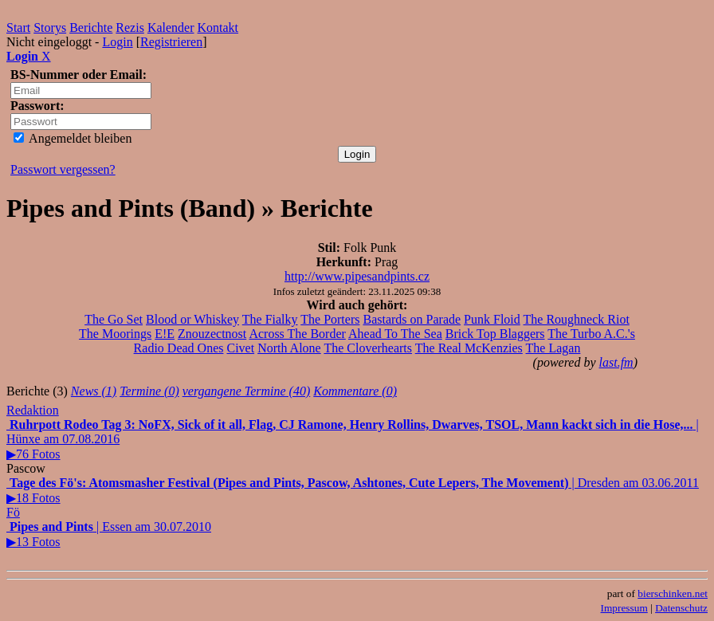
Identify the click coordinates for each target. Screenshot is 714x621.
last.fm (616, 362)
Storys (49, 27)
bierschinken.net (673, 593)
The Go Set (113, 319)
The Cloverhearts (368, 348)
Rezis (130, 27)
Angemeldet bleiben (72, 138)
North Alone (289, 348)
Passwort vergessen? (63, 169)
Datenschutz (681, 608)
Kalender (170, 27)
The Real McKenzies (469, 348)
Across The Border (297, 333)
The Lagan (553, 348)
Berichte (90, 27)
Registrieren (171, 42)
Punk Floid (492, 319)
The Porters (329, 319)
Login (117, 42)
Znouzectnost (212, 333)
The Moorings (115, 333)
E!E (165, 333)
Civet (240, 348)
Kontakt (218, 27)
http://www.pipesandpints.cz (357, 276)
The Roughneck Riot (577, 319)
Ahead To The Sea (395, 333)
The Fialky (270, 319)
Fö (13, 512)
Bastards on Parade (412, 319)
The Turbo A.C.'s (591, 333)
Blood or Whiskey (192, 319)
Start (18, 27)
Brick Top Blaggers (495, 333)
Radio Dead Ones (179, 348)
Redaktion (32, 410)
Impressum (624, 608)
